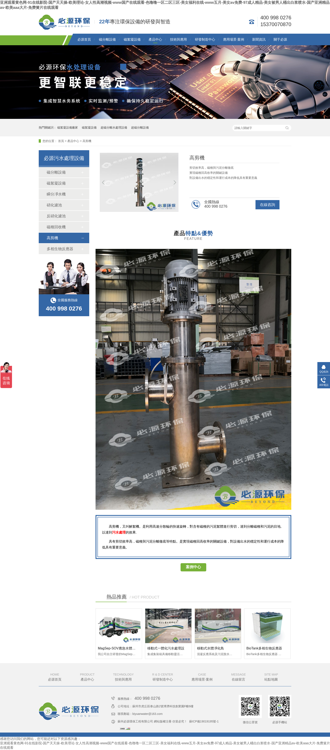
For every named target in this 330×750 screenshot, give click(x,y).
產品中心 (155, 39)
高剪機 (86, 141)
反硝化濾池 (56, 216)
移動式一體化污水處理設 (165, 648)
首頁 (61, 141)
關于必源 (280, 39)
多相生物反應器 (60, 249)
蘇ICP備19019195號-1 (204, 721)
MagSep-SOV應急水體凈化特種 (122, 648)
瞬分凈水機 (56, 194)
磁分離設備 (107, 39)
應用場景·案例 (233, 39)
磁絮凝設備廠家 (67, 127)
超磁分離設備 (140, 127)
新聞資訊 (259, 39)
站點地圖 (271, 676)
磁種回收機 (56, 227)
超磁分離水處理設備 (114, 127)
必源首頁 (84, 39)
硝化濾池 (54, 205)
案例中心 (193, 567)
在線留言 (238, 676)
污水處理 (119, 532)
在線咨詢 (267, 205)
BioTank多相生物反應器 (264, 648)
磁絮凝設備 (132, 39)
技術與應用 (178, 39)
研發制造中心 (205, 39)
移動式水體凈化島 (210, 648)
